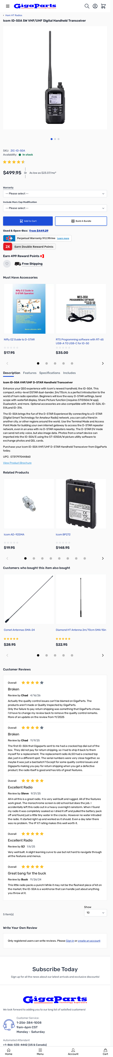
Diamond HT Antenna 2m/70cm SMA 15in (81, 630)
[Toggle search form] (87, 6)
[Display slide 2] (46, 363)
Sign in (70, 940)
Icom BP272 (63, 534)
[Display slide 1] (38, 363)
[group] (14, 162)
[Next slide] (103, 363)
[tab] (11, 374)
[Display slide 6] (68, 558)
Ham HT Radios (12, 15)
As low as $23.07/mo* (42, 173)
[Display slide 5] (72, 363)
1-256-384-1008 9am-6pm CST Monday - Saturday (31, 1027)
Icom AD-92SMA (14, 534)
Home (8, 1052)
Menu (40, 1052)
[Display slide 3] (55, 363)
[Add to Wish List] (7, 264)
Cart (105, 1052)
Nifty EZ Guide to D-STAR (19, 339)
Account (73, 1052)
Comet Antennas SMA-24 (19, 630)
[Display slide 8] (84, 558)
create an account (89, 940)
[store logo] (35, 6)
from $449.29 (38, 230)
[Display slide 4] (63, 363)
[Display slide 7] (76, 558)
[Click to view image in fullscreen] (55, 77)
